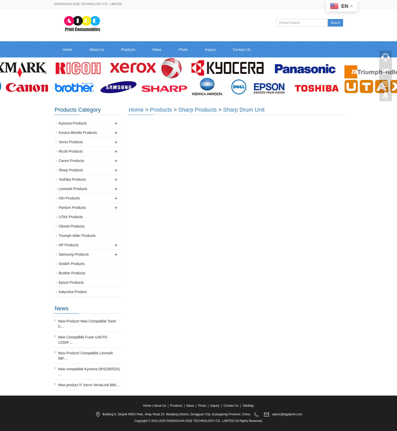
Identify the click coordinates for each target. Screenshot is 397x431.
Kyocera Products (73, 123)
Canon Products (71, 161)
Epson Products (71, 282)
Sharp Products (197, 110)
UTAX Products (71, 217)
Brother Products (72, 273)
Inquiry (210, 50)
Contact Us (241, 50)
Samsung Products (74, 254)
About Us (96, 50)
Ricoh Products (71, 151)
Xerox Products (71, 142)
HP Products (69, 245)
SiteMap (248, 405)
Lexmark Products (73, 189)
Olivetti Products (72, 226)
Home (67, 50)
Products (128, 50)
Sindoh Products (72, 264)
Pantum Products (72, 208)
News (157, 50)
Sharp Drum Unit (243, 110)
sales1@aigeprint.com (287, 414)
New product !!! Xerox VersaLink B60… (89, 385)
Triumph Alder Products (77, 236)
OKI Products (69, 198)
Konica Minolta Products (78, 133)
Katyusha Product (73, 292)
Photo (183, 50)
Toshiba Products (72, 179)
